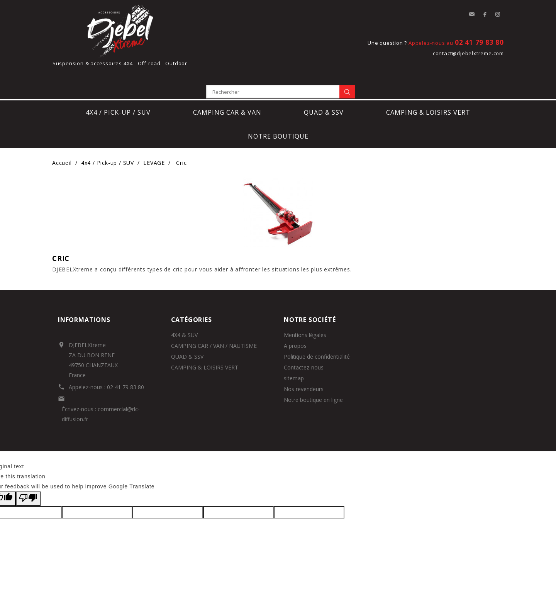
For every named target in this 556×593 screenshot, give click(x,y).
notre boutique (278, 109)
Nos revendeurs (304, 362)
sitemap (294, 351)
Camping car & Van (227, 85)
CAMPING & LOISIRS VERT (204, 340)
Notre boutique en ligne (313, 372)
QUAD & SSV (187, 329)
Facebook (485, 14)
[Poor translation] (28, 472)
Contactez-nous (304, 340)
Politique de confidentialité (317, 329)
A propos (295, 318)
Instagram (498, 14)
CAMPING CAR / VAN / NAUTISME (214, 318)
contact (472, 14)
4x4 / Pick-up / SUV (118, 85)
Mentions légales (305, 308)
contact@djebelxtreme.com (468, 53)
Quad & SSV (324, 85)
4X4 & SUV (184, 308)
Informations (84, 292)
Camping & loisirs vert (428, 85)
